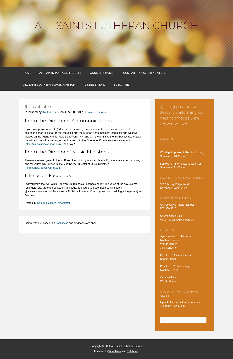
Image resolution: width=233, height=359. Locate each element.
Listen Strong (95, 84)
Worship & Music (101, 73)
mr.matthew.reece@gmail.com (43, 167)
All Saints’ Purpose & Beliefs (60, 73)
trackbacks (62, 223)
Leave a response (96, 112)
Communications (46, 203)
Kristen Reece (51, 112)
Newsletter (64, 203)
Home (27, 73)
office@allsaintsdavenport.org (43, 144)
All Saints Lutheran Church (116, 25)
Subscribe (121, 84)
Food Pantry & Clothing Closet (145, 73)
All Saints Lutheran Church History (50, 84)
